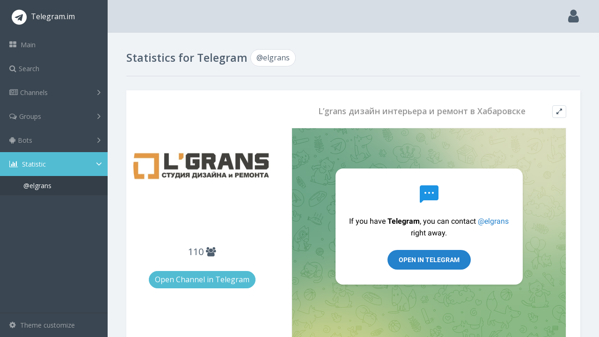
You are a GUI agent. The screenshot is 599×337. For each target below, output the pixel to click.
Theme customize (42, 325)
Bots (55, 140)
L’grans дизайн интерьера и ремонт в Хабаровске (422, 111)
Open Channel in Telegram (202, 279)
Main (22, 44)
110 (202, 251)
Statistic (56, 164)
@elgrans (37, 185)
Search (24, 68)
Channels (55, 92)
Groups (55, 116)
